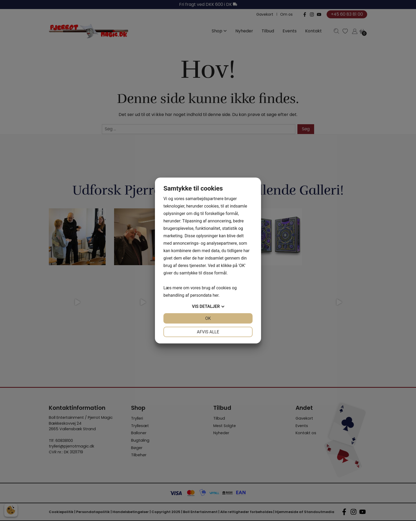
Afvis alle (208, 331)
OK (208, 318)
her (215, 295)
